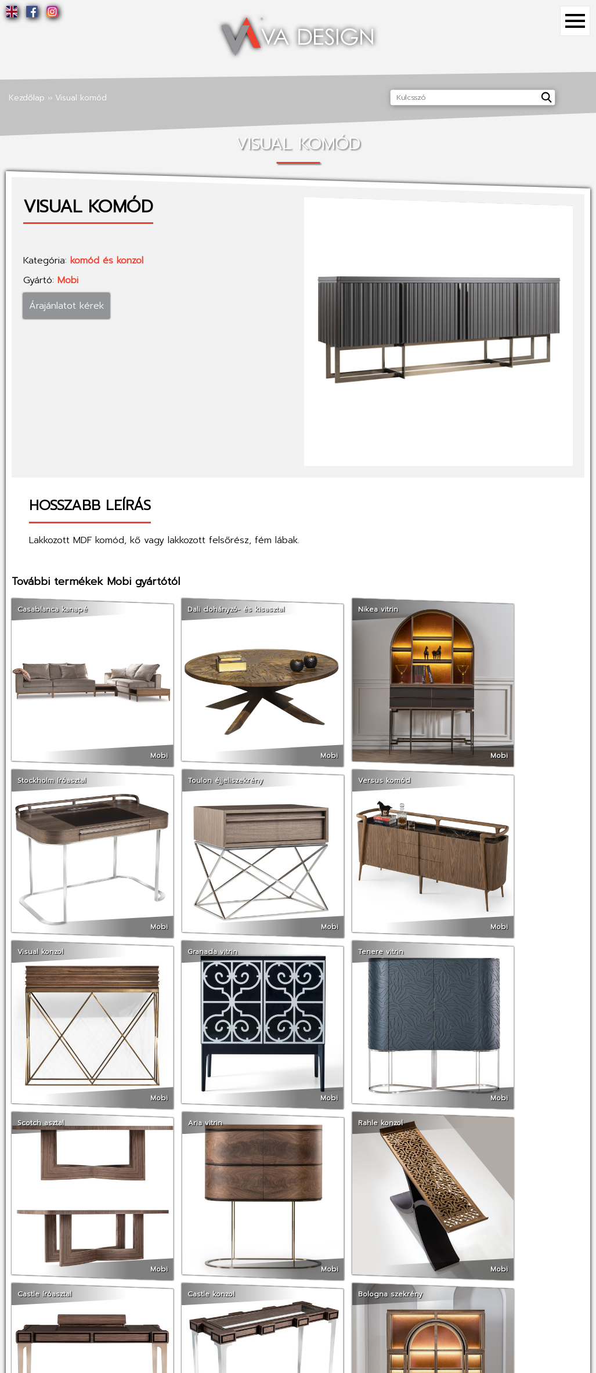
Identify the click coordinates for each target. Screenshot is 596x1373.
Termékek (292, 1233)
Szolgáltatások (28, 1248)
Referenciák (164, 1233)
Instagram (408, 1248)
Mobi (67, 280)
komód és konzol (106, 261)
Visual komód (81, 98)
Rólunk (13, 1233)
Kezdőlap (27, 98)
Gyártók (289, 1248)
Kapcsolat (160, 1248)
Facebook (408, 1233)
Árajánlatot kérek (66, 306)
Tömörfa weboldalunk (430, 1264)
